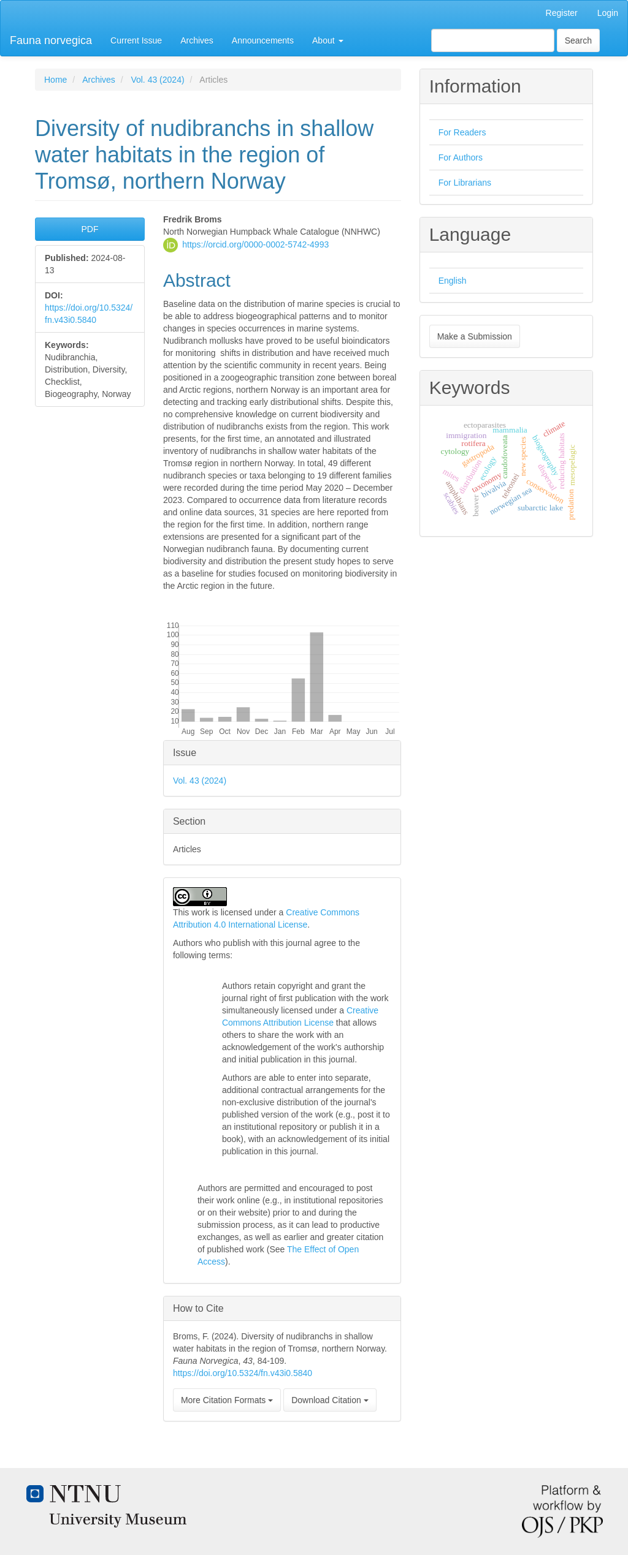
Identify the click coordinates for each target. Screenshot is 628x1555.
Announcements (263, 40)
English (452, 281)
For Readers (462, 132)
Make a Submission (474, 336)
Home (55, 80)
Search (578, 40)
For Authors (460, 157)
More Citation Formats (227, 1400)
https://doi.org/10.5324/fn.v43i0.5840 (242, 1373)
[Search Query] (492, 40)
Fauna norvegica (51, 40)
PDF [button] (89, 229)
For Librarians (464, 182)
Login (607, 13)
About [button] (327, 40)
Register (562, 13)
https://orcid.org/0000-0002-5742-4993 (255, 244)
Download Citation (330, 1400)
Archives (196, 40)
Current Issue (136, 40)
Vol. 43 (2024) (157, 80)
